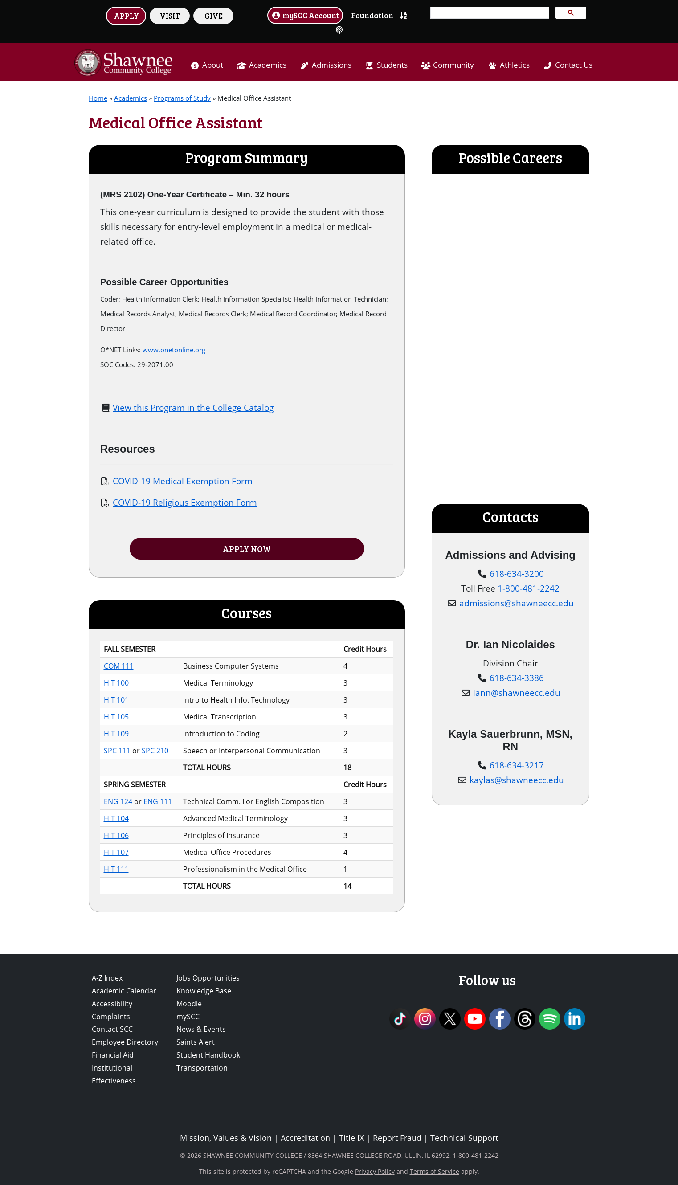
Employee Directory (125, 1042)
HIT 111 (116, 869)
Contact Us (573, 65)
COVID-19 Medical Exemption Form (183, 480)
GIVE (213, 15)
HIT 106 (116, 835)
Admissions (331, 65)
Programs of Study (182, 98)
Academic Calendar (124, 991)
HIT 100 (116, 683)
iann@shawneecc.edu (516, 692)
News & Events (201, 1029)
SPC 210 (155, 751)
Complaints (111, 1017)
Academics (267, 65)
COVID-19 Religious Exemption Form (185, 502)
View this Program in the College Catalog (193, 407)
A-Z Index (107, 978)
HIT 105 (116, 717)
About (212, 65)
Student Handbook (208, 1055)
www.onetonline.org (174, 349)
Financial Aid (113, 1055)
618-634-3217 (517, 765)
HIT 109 (116, 734)
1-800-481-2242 (529, 588)
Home (98, 98)
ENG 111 (157, 801)
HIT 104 (116, 818)
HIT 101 (116, 700)
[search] (489, 12)
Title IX (351, 1137)
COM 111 (119, 666)
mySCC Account (305, 15)
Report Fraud (397, 1137)
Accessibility (112, 1004)
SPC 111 (117, 751)
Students (392, 65)
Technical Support (464, 1137)
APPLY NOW (247, 548)
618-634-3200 (517, 573)
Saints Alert (195, 1042)
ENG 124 (118, 801)
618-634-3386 (517, 677)
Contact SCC (112, 1029)
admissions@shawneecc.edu (516, 603)
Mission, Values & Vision (226, 1137)
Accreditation (305, 1137)
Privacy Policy (375, 1171)
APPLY (126, 15)
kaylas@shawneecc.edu (517, 779)
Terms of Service (434, 1171)
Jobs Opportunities (208, 978)
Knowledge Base (203, 991)
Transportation (202, 1068)
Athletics (515, 65)
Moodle (189, 1004)
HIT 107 (116, 852)
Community (453, 65)
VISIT (170, 15)
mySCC (188, 1017)
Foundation (372, 15)
